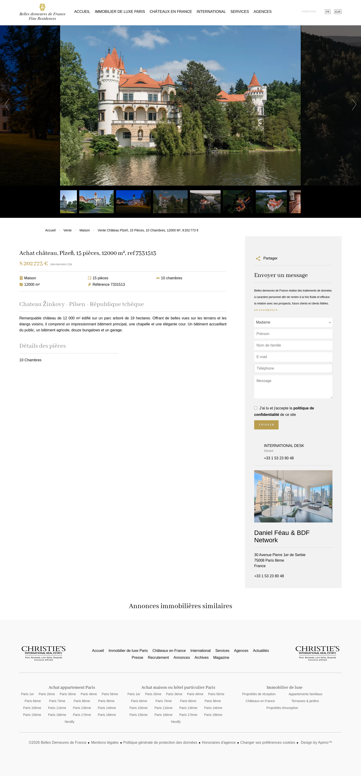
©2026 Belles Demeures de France (57, 742)
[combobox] (293, 322)
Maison (84, 230)
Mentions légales (105, 742)
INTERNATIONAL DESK (284, 446)
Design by (316, 742)
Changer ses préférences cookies (267, 742)
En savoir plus (266, 310)
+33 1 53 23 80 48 (279, 458)
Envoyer (266, 425)
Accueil (42, 11)
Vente (67, 230)
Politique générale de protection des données (160, 742)
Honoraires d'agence (219, 742)
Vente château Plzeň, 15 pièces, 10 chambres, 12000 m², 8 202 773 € (148, 230)
